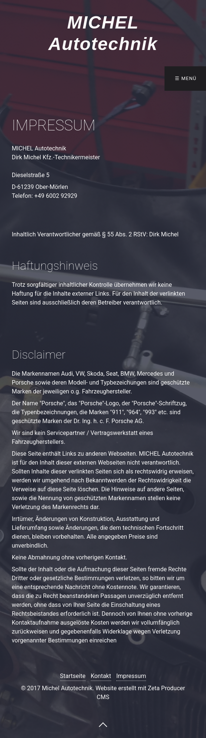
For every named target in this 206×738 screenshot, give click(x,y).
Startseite (73, 675)
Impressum (131, 675)
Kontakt (101, 675)
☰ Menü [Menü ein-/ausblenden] (186, 78)
